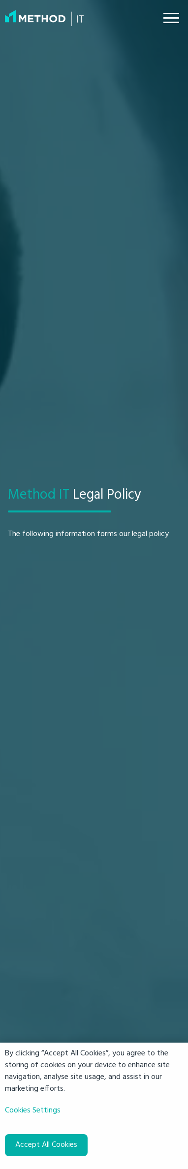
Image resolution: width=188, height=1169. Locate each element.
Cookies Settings (33, 1110)
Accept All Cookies (46, 1145)
